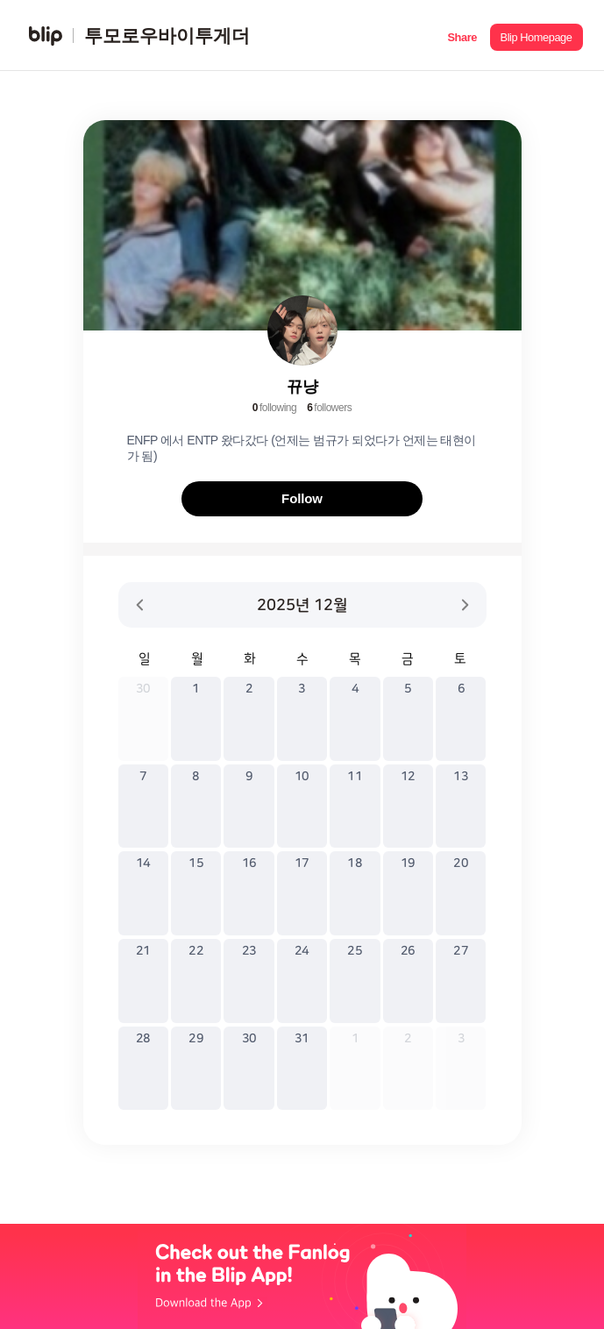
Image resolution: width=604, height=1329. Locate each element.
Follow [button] (302, 498)
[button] (462, 35)
